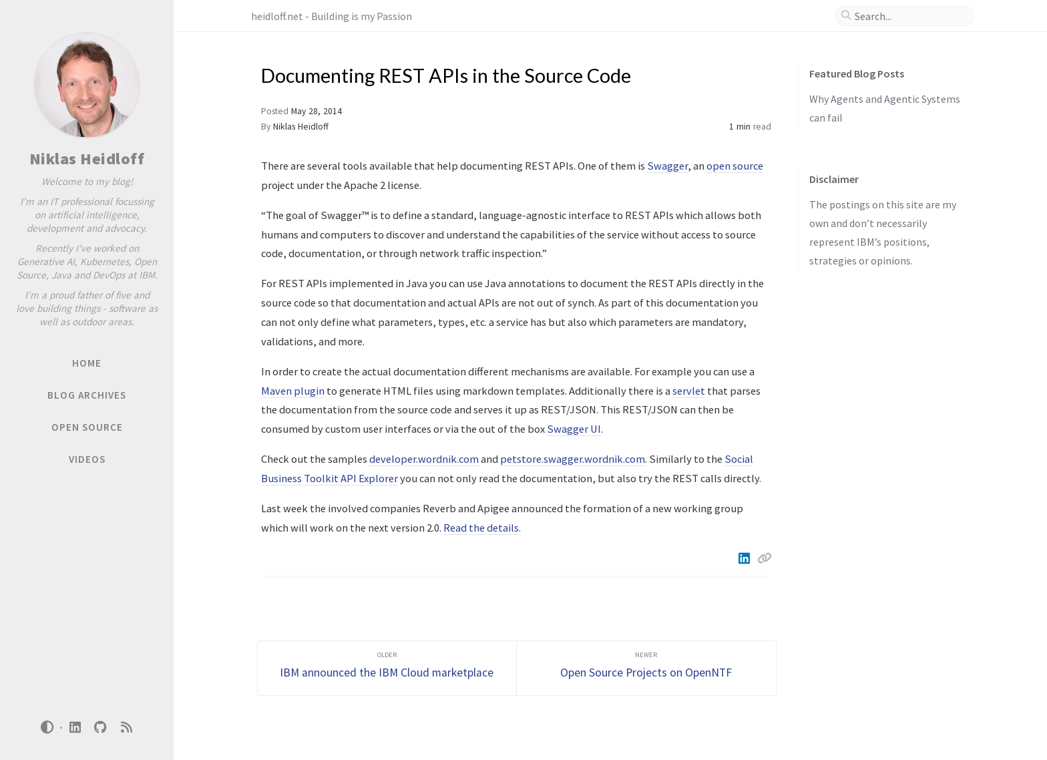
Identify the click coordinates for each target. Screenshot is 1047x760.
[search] (910, 16)
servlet (688, 390)
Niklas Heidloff (87, 158)
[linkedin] (74, 727)
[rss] (126, 727)
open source (734, 165)
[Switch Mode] (47, 727)
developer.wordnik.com (424, 458)
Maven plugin (293, 390)
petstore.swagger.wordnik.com (572, 458)
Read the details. (482, 527)
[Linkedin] (745, 558)
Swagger (667, 165)
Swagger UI (574, 428)
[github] (101, 727)
